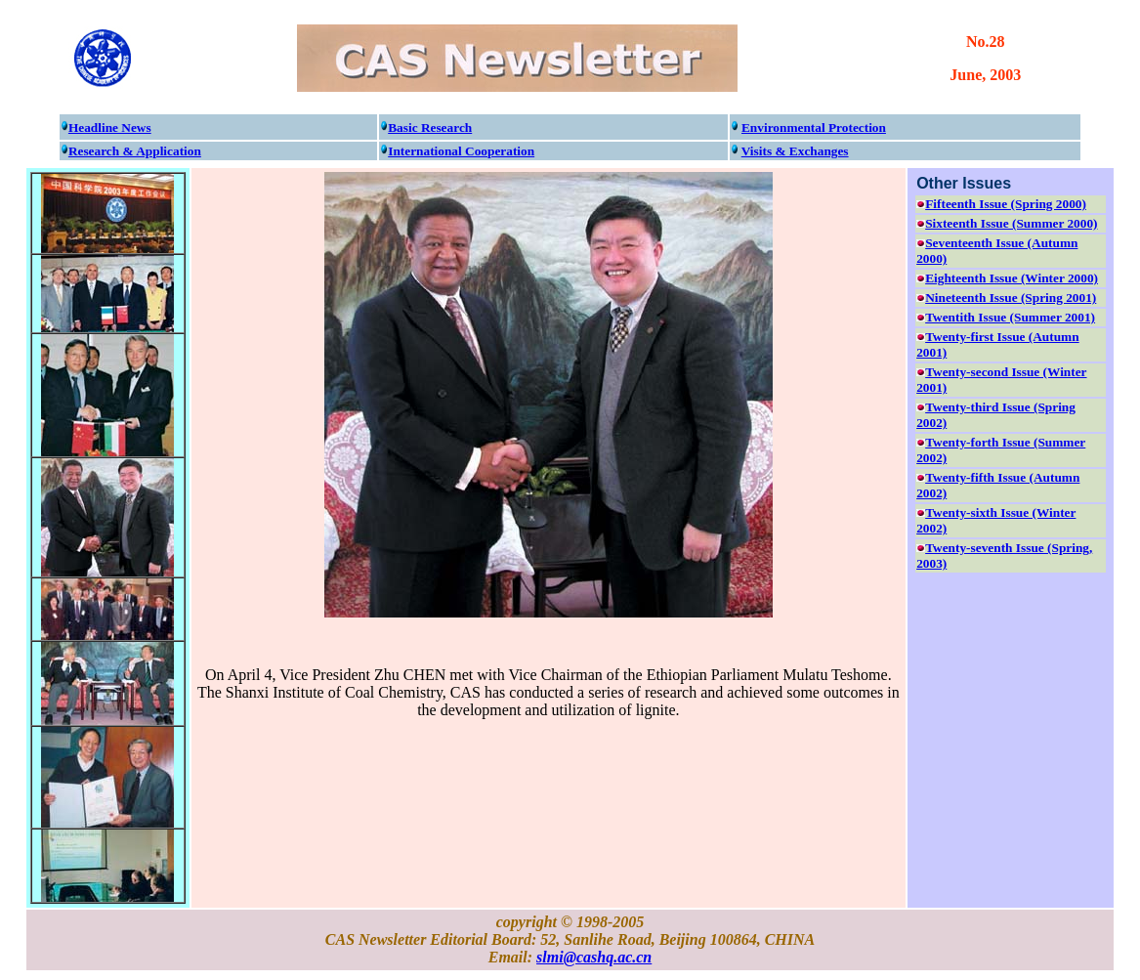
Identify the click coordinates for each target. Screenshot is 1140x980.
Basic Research (430, 127)
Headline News (109, 127)
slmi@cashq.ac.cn (594, 957)
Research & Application (134, 151)
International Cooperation (461, 151)
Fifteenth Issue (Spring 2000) (1005, 203)
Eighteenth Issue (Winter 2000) (1011, 278)
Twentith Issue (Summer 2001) (1010, 317)
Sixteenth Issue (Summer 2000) (1011, 223)
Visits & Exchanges (795, 151)
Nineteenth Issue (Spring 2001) (1010, 297)
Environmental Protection (813, 127)
